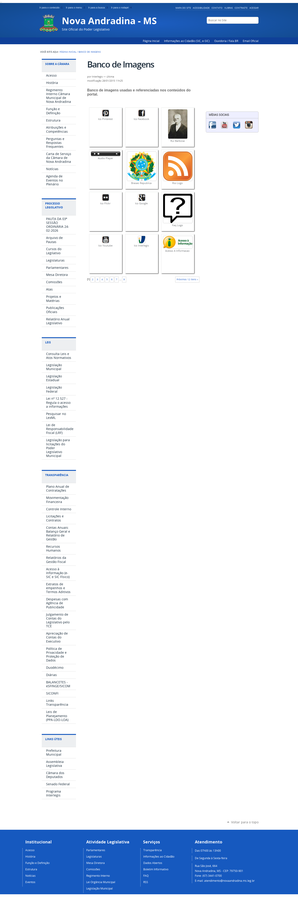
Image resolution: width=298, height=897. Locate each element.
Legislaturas (94, 856)
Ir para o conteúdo (51, 7)
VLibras (228, 7)
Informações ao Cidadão (158, 856)
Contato (217, 7)
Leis (48, 342)
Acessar (254, 7)
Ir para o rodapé (122, 7)
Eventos (30, 882)
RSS (145, 882)
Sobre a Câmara (57, 64)
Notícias (30, 875)
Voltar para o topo (245, 822)
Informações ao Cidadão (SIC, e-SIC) (187, 41)
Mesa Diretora (95, 863)
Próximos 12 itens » (187, 279)
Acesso (29, 850)
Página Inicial (151, 41)
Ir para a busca (98, 7)
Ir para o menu (76, 7)
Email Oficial (251, 41)
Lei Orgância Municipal (100, 882)
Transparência (56, 475)
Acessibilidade (201, 7)
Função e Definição (37, 863)
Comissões (93, 869)
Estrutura (31, 869)
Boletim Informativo (155, 869)
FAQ (146, 875)
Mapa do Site (183, 7)
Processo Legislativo (54, 205)
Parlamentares (95, 850)
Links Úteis (53, 739)
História (30, 856)
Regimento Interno (98, 875)
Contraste (241, 7)
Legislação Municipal (99, 888)
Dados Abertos (152, 863)
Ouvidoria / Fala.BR (226, 41)
